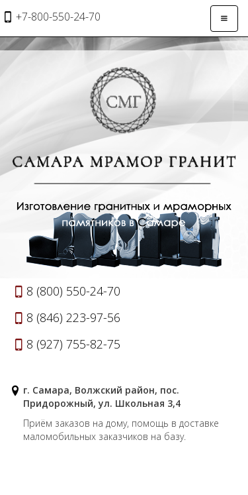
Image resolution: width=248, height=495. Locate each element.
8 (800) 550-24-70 (73, 291)
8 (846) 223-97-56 (73, 317)
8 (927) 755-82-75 (73, 344)
